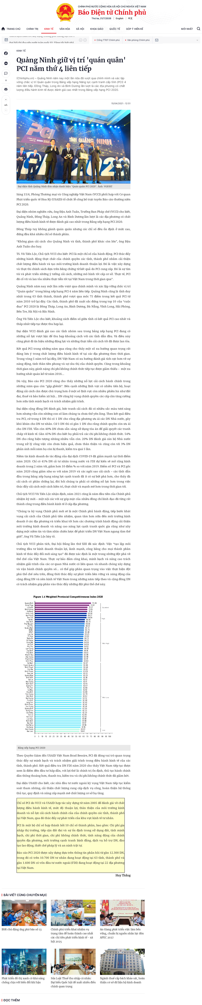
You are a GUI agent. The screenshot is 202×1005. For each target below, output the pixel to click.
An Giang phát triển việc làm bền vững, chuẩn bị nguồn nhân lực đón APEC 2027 (122, 933)
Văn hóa (64, 28)
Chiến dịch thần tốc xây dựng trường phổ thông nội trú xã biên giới (42, 39)
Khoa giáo (96, 28)
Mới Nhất (187, 28)
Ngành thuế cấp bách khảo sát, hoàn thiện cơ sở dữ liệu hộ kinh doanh (122, 980)
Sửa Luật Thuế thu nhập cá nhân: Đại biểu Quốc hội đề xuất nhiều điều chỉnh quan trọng (73, 982)
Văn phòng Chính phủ (137, 40)
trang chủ (11, 28)
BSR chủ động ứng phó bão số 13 (21, 929)
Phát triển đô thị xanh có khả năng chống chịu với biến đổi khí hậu (23, 980)
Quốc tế (114, 28)
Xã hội (80, 28)
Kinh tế (48, 28)
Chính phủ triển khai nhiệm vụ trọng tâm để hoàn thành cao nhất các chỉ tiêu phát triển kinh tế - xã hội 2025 (72, 935)
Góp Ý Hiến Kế (134, 28)
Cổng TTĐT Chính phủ (107, 40)
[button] (80, 40)
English (119, 18)
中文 (130, 18)
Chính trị (32, 28)
